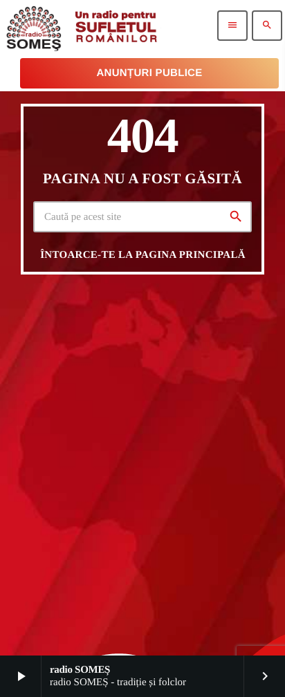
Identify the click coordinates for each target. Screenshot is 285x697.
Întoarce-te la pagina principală (143, 255)
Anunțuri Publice (149, 73)
